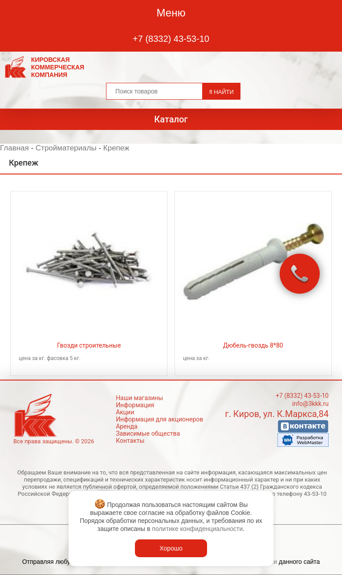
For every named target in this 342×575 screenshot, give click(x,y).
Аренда (127, 426)
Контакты (130, 440)
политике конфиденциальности (197, 528)
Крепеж (116, 148)
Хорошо (171, 548)
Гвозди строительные (89, 345)
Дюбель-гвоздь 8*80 (253, 345)
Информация (135, 405)
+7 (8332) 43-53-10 (171, 39)
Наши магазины (139, 397)
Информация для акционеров (159, 419)
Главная (14, 148)
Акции (125, 412)
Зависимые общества (148, 433)
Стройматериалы (66, 148)
